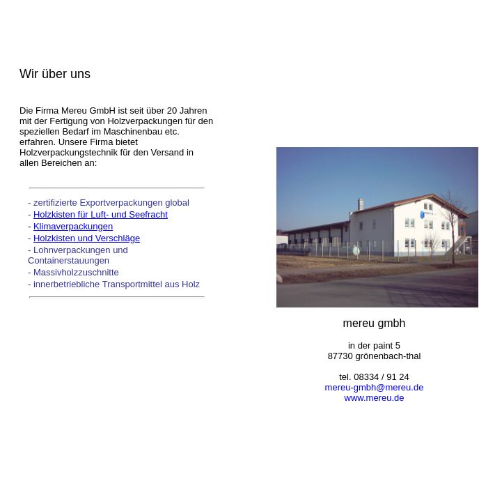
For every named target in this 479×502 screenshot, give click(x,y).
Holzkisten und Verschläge (86, 238)
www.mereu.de (375, 398)
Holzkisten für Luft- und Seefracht (100, 214)
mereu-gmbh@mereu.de (374, 387)
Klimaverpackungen (73, 226)
